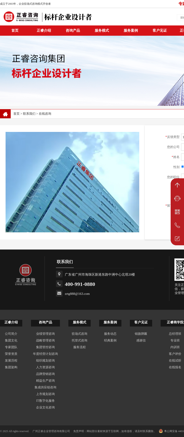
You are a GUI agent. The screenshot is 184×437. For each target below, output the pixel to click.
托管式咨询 (79, 340)
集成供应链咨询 (45, 387)
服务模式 (102, 30)
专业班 (175, 340)
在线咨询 (45, 113)
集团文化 (11, 340)
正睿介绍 (11, 322)
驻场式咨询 (79, 333)
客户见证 (160, 30)
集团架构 (11, 367)
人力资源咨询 (45, 367)
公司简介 (11, 333)
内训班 (175, 347)
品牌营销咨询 (45, 374)
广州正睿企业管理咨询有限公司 (51, 431)
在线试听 (175, 360)
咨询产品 (73, 30)
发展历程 (11, 360)
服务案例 (131, 30)
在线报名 (175, 367)
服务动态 (110, 333)
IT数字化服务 (45, 400)
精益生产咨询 (45, 380)
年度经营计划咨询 (45, 354)
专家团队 (11, 347)
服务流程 (79, 347)
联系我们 (29, 113)
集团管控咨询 (45, 347)
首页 (16, 113)
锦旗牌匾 (141, 333)
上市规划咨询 (45, 394)
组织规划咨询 (45, 360)
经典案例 (110, 340)
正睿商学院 (175, 322)
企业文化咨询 (45, 407)
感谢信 (141, 340)
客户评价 (175, 354)
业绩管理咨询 (45, 333)
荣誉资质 (11, 354)
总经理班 (175, 333)
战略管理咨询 (45, 340)
